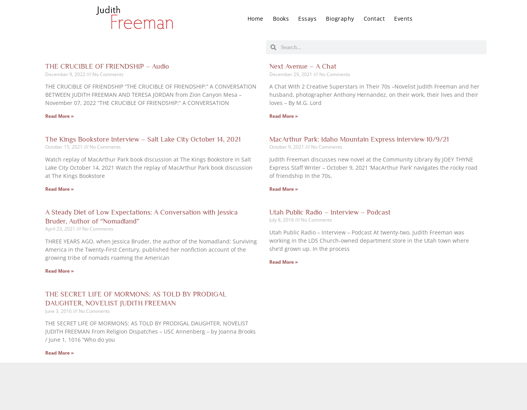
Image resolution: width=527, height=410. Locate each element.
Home (256, 18)
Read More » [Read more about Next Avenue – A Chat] (283, 116)
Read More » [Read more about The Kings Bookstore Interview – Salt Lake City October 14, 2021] (59, 189)
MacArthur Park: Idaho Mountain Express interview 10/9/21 (359, 139)
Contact (374, 18)
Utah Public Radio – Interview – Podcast (330, 212)
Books (281, 18)
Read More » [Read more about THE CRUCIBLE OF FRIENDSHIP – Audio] (59, 116)
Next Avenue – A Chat (302, 66)
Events (403, 18)
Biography (340, 18)
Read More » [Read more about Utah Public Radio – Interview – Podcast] (283, 262)
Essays (307, 18)
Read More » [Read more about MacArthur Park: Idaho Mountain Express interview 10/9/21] (283, 189)
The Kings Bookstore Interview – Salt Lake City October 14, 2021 (143, 139)
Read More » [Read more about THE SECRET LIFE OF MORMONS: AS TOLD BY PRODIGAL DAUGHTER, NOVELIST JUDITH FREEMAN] (59, 353)
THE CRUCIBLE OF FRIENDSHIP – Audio (107, 66)
